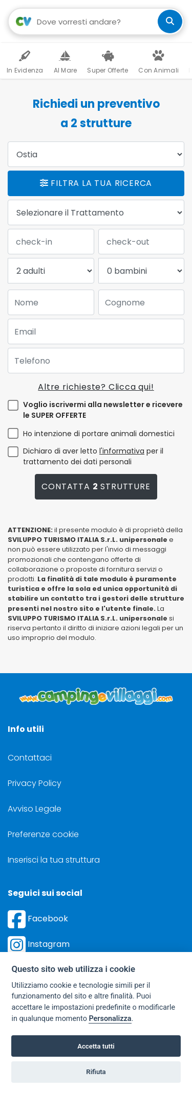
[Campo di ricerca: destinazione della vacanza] (96, 21)
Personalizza (110, 1018)
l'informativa (121, 451)
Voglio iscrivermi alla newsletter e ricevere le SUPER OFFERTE (103, 409)
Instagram (39, 944)
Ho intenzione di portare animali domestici (99, 434)
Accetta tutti (96, 1046)
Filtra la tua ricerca (96, 183)
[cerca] (170, 21)
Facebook (38, 918)
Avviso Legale (34, 809)
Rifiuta (95, 1072)
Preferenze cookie (43, 834)
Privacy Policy (34, 783)
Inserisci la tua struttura (54, 860)
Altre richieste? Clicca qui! (96, 387)
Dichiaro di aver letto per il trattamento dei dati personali (93, 456)
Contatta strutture (95, 486)
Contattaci (30, 758)
